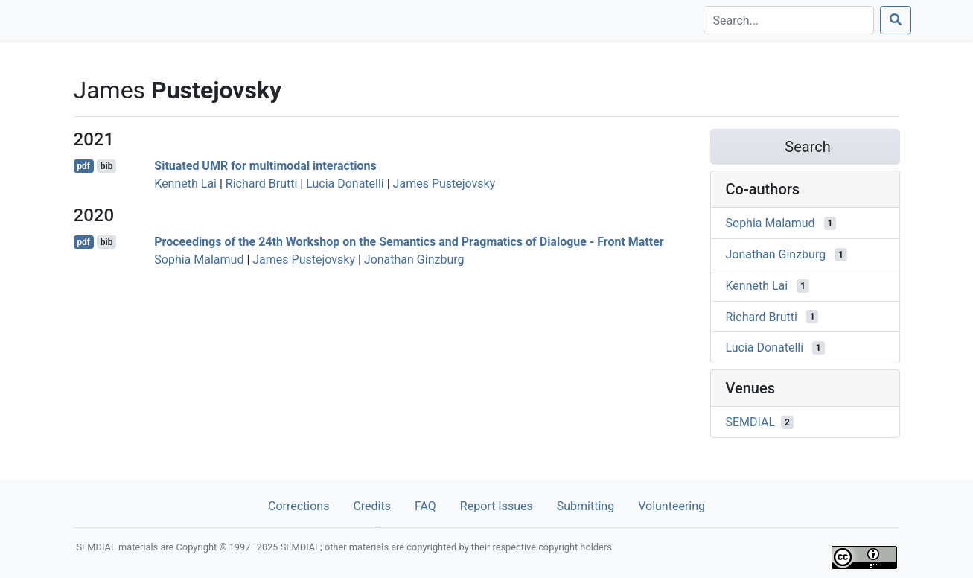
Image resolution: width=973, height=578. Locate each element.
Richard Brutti (261, 184)
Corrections (298, 506)
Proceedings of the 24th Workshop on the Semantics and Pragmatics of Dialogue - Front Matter (408, 242)
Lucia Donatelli (345, 184)
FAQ (425, 506)
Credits (372, 506)
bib (107, 166)
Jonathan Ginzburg (414, 260)
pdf (83, 166)
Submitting (585, 506)
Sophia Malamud (198, 260)
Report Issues (496, 506)
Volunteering (671, 506)
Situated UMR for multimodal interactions (265, 166)
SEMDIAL (751, 422)
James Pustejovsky (444, 184)
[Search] (789, 20)
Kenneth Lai (185, 184)
